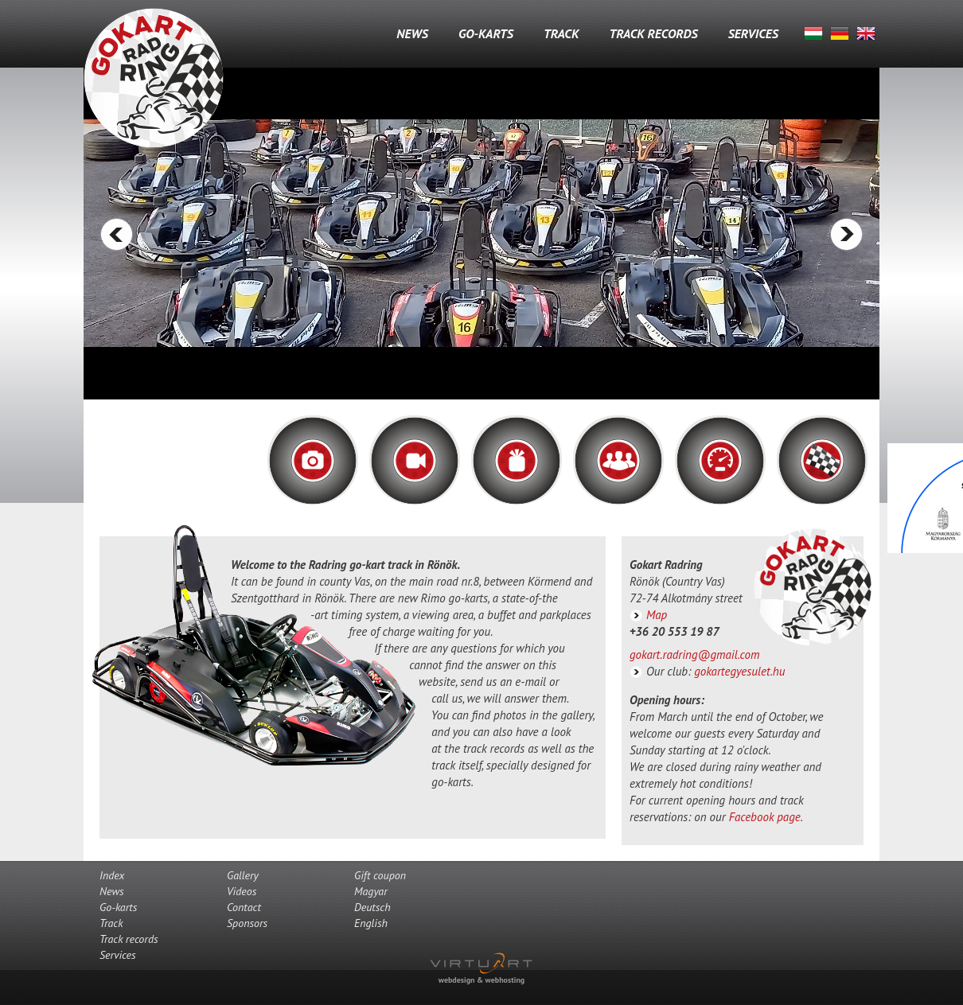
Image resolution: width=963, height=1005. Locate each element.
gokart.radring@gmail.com (694, 654)
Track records (653, 33)
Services (753, 33)
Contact (244, 907)
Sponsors (247, 923)
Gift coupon (380, 875)
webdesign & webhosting (481, 980)
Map (656, 614)
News (412, 33)
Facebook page (765, 816)
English (865, 33)
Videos (241, 891)
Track (561, 33)
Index (111, 875)
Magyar (813, 33)
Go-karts (485, 33)
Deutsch (839, 33)
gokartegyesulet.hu (739, 671)
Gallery (243, 875)
